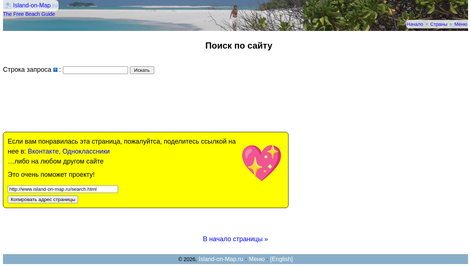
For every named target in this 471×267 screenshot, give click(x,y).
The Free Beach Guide (29, 14)
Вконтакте (43, 151)
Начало (415, 24)
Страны (438, 24)
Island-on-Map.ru (221, 259)
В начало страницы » (235, 239)
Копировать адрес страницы (43, 199)
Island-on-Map (31, 5)
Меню (460, 24)
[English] (281, 259)
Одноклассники (86, 151)
